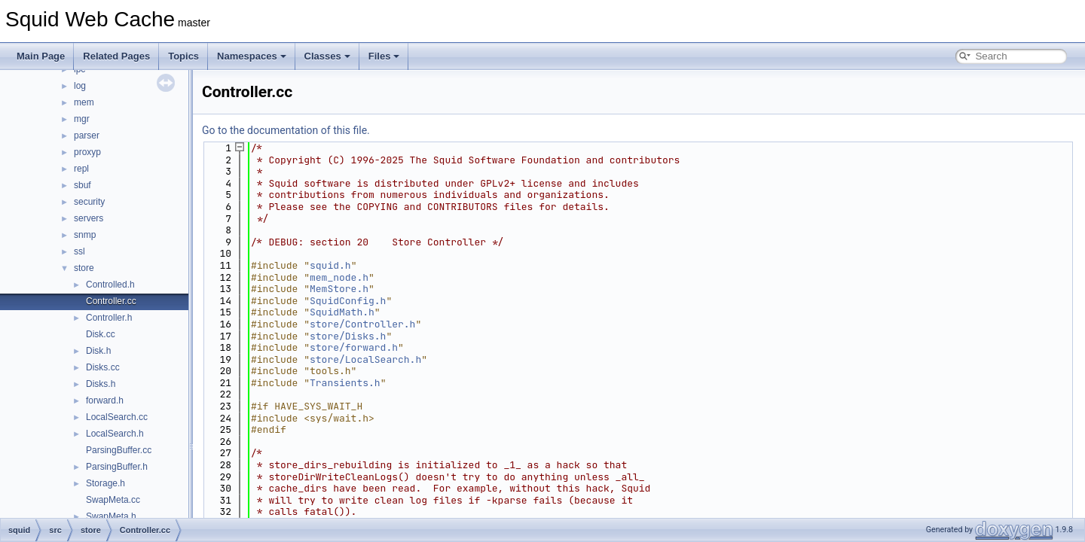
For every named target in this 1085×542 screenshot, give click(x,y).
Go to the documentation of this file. (286, 130)
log (80, 86)
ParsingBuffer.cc (118, 450)
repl (81, 168)
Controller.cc (111, 301)
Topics (183, 56)
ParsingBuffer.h (117, 466)
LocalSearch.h (115, 433)
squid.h (330, 265)
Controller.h (109, 317)
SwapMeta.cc (113, 500)
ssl (79, 251)
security (89, 201)
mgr (82, 119)
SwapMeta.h (111, 516)
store (84, 268)
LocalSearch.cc (117, 417)
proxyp (87, 152)
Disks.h (100, 384)
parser (86, 135)
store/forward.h (354, 347)
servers (88, 218)
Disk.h (98, 351)
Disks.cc (103, 367)
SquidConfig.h (348, 300)
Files (384, 56)
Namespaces (251, 56)
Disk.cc (100, 334)
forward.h (105, 400)
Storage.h (105, 483)
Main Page (41, 56)
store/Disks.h (348, 336)
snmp (85, 235)
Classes (327, 56)
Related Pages (116, 56)
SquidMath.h (342, 312)
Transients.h (345, 382)
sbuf (82, 185)
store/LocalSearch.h (365, 359)
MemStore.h (339, 288)
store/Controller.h (362, 324)
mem (84, 102)
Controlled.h (110, 284)
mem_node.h (339, 277)
